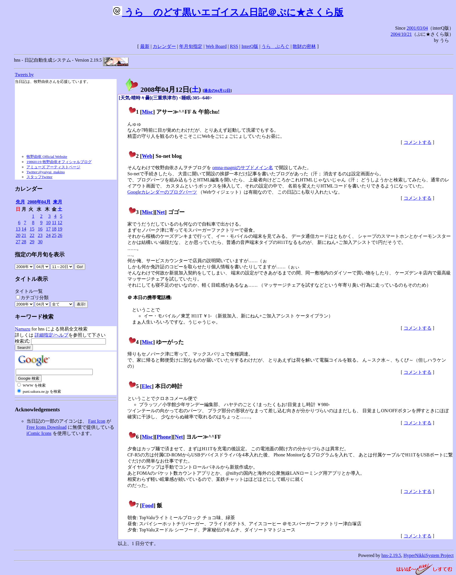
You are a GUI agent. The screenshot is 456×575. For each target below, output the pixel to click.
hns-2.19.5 (391, 555)
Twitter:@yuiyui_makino (45, 172)
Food (148, 505)
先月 (20, 201)
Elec (147, 386)
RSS (234, 46)
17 (48, 228)
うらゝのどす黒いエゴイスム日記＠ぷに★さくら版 (228, 12)
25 (54, 235)
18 (54, 228)
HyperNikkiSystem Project (428, 555)
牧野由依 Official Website (46, 156)
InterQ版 (249, 46)
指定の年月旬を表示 (40, 254)
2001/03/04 (417, 28)
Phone (164, 437)
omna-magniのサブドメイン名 (242, 167)
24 (48, 235)
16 (40, 228)
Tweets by (24, 74)
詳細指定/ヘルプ (51, 335)
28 (24, 241)
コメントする (418, 142)
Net (161, 212)
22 (32, 235)
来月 (57, 201)
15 (32, 228)
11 (54, 222)
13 (18, 228)
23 (40, 235)
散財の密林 (304, 46)
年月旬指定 (190, 46)
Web (147, 156)
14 (24, 228)
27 (18, 241)
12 (60, 222)
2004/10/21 (401, 34)
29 (32, 241)
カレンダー (164, 46)
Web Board (216, 46)
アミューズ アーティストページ (53, 167)
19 (60, 228)
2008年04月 (39, 201)
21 (24, 235)
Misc (147, 112)
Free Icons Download (46, 427)
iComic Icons (38, 433)
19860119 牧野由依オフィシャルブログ (59, 162)
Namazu (22, 328)
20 (18, 235)
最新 (144, 46)
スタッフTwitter (39, 177)
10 (48, 222)
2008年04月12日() (163, 89)
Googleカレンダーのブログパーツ (162, 192)
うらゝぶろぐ (275, 46)
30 (40, 241)
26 (60, 235)
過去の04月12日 (217, 90)
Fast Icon (96, 421)
